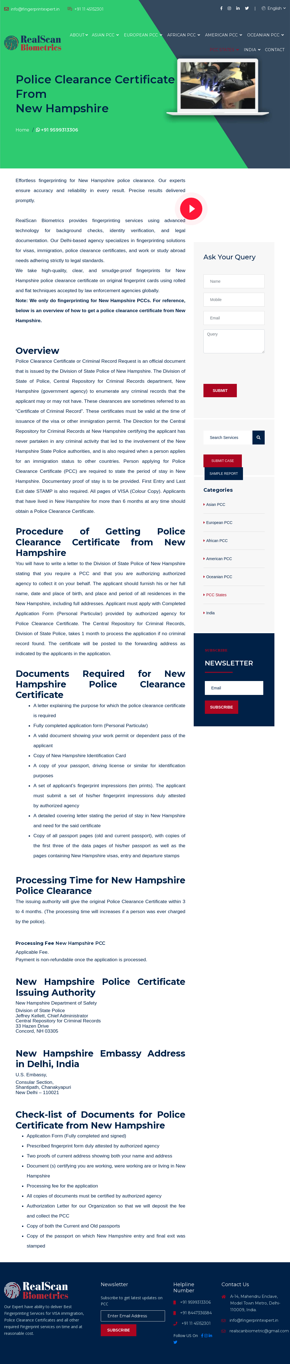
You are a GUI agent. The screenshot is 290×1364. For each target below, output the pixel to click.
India (252, 49)
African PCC (183, 35)
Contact (274, 49)
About (77, 35)
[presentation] (245, 368)
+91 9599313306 (57, 130)
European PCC (143, 35)
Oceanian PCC (265, 35)
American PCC (223, 35)
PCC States (224, 49)
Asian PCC (105, 35)
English (272, 8)
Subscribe (221, 707)
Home (22, 130)
